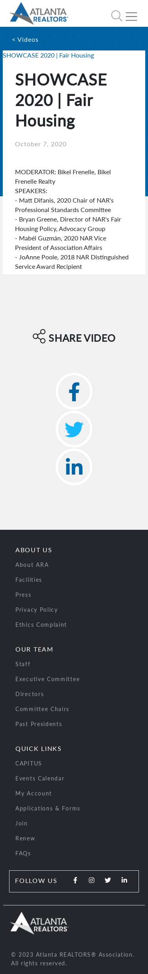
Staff (23, 664)
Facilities (28, 579)
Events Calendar (40, 778)
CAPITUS (28, 763)
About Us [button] (33, 549)
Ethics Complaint (41, 624)
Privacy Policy (36, 609)
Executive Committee (47, 679)
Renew (25, 838)
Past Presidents (38, 724)
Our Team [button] (34, 649)
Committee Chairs (42, 709)
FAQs (23, 853)
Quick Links (38, 748)
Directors (29, 694)
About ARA (32, 564)
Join (21, 823)
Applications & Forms (48, 808)
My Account (33, 793)
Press (23, 594)
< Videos (25, 39)
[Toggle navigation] (134, 13)
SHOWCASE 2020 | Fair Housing (48, 55)
